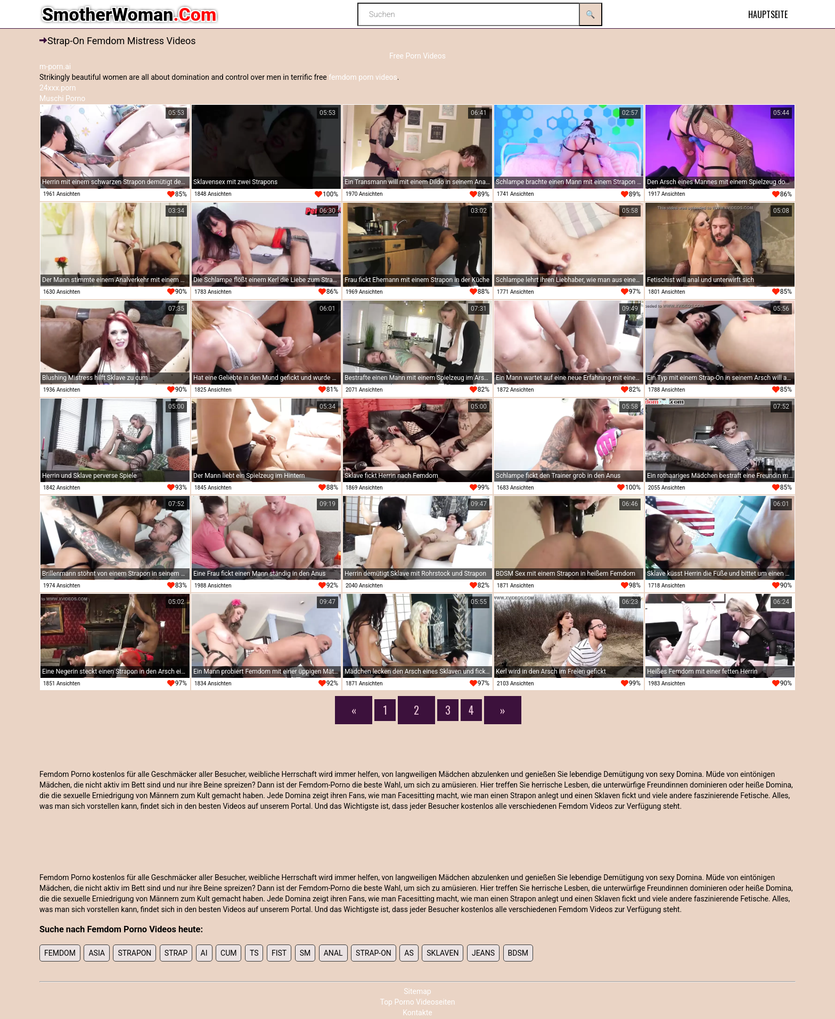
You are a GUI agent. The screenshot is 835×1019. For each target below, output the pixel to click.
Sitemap (417, 991)
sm (305, 953)
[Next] (502, 710)
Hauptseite (768, 14)
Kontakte (417, 1012)
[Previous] (353, 710)
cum (228, 953)
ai (204, 953)
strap (176, 953)
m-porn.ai (55, 66)
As (408, 953)
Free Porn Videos (417, 56)
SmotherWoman (129, 14)
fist (279, 953)
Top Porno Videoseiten (417, 1002)
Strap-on (373, 953)
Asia (96, 953)
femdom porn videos (363, 77)
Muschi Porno (62, 98)
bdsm (518, 953)
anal (333, 953)
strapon (134, 953)
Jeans (483, 953)
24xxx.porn (57, 88)
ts (254, 953)
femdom (60, 953)
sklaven (443, 953)
